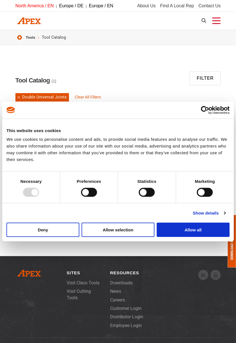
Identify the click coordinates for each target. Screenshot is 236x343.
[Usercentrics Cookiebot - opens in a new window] (205, 110)
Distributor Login (126, 321)
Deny (43, 229)
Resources (124, 277)
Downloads (121, 287)
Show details (206, 212)
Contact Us (209, 6)
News (115, 295)
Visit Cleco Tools (83, 287)
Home (19, 41)
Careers (117, 304)
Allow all (193, 229)
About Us (146, 6)
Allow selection (118, 229)
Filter (205, 82)
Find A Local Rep (177, 6)
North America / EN (34, 6)
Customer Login (126, 312)
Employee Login (126, 329)
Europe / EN (101, 6)
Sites (73, 277)
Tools (31, 41)
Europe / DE (71, 6)
